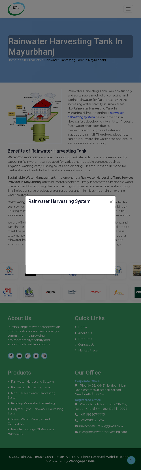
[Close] (111, 202)
